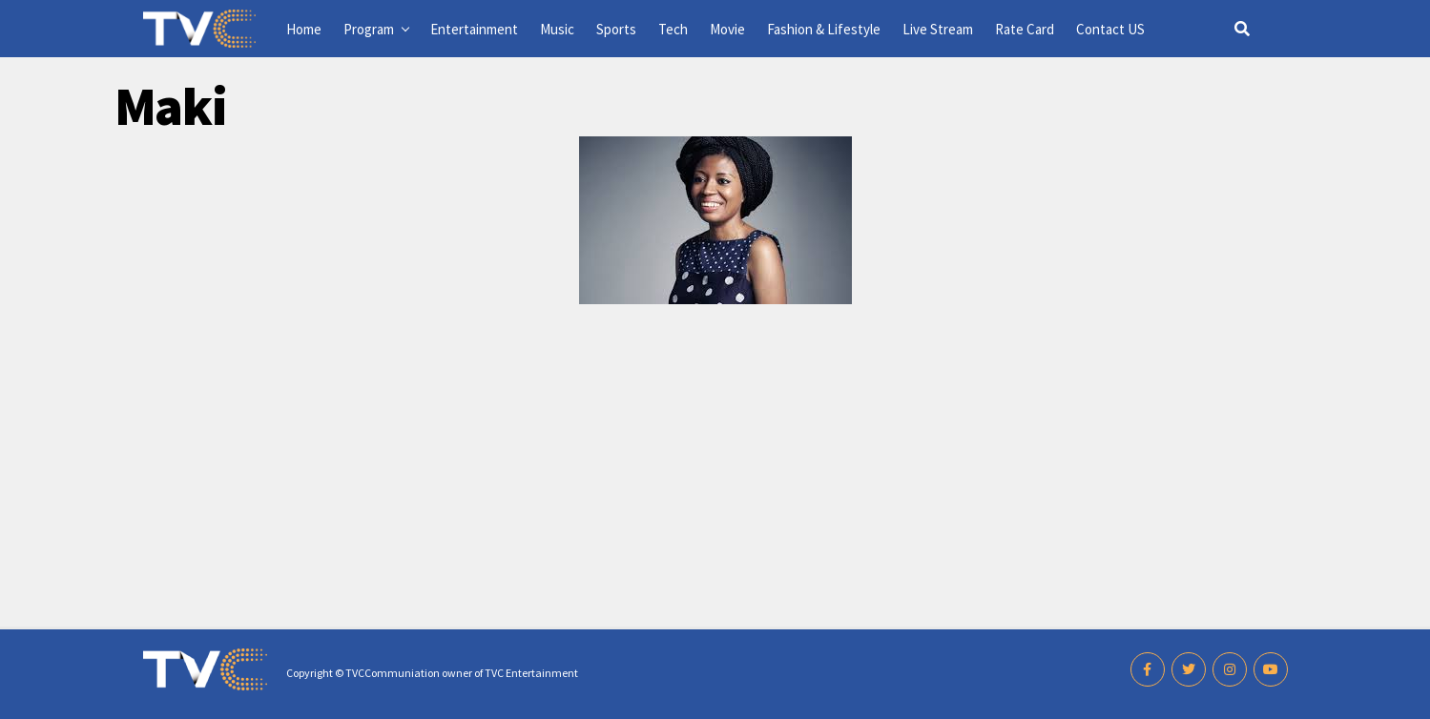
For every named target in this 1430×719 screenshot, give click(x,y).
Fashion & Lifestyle (824, 29)
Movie (727, 29)
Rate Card (1024, 29)
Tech (673, 29)
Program (368, 29)
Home (303, 29)
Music (557, 29)
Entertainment (474, 29)
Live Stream (937, 29)
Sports (616, 29)
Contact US (1110, 29)
